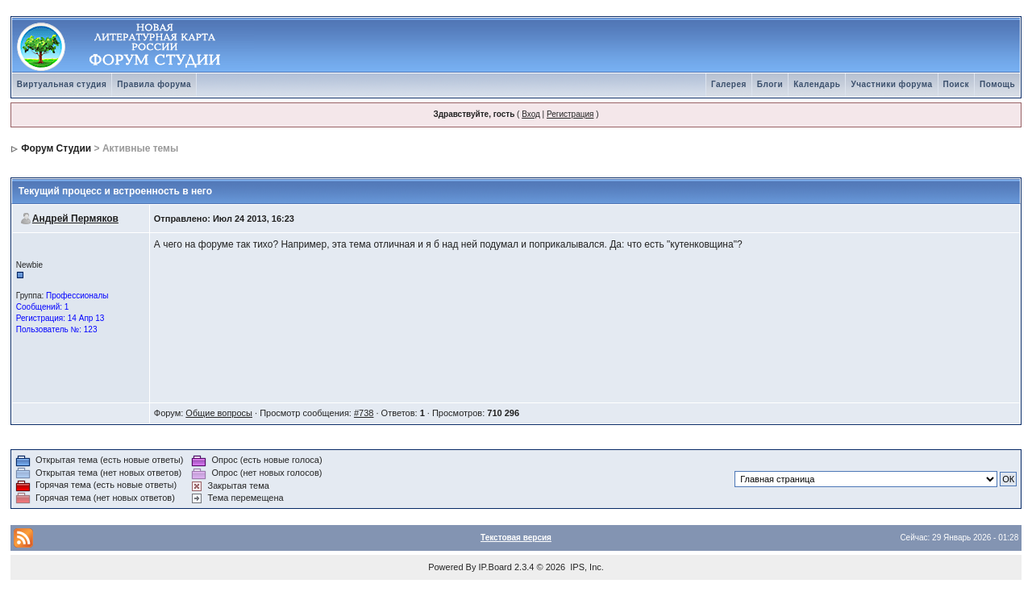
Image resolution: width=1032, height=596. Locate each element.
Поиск (956, 84)
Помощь (997, 84)
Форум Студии (56, 148)
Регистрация (570, 114)
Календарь (816, 84)
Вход (531, 114)
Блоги (770, 84)
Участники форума (891, 84)
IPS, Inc (585, 567)
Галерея (729, 84)
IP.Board (495, 567)
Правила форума (154, 84)
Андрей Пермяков (75, 218)
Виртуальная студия (62, 84)
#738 (363, 413)
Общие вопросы (218, 413)
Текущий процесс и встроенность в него (115, 191)
